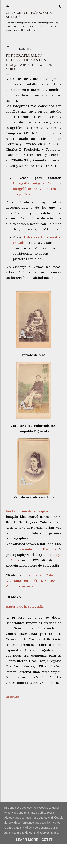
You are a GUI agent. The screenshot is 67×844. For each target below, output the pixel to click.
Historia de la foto (37, 237)
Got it (47, 840)
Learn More (27, 840)
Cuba (16, 696)
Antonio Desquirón (39, 549)
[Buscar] (59, 5)
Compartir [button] (11, 46)
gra (53, 237)
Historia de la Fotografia (25, 606)
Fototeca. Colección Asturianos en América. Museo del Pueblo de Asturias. (33, 580)
